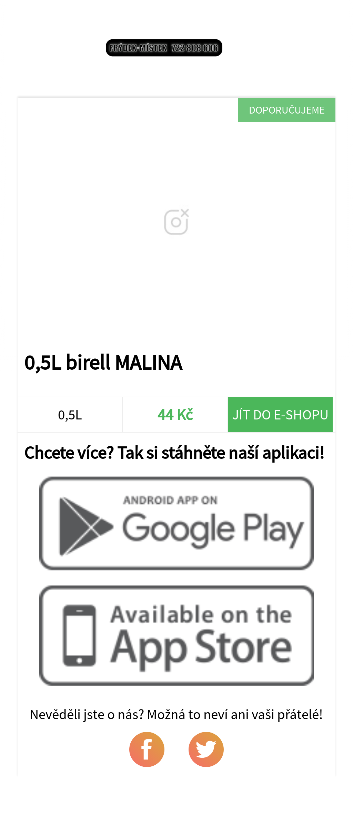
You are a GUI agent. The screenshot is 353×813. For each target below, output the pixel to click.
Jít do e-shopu (280, 414)
